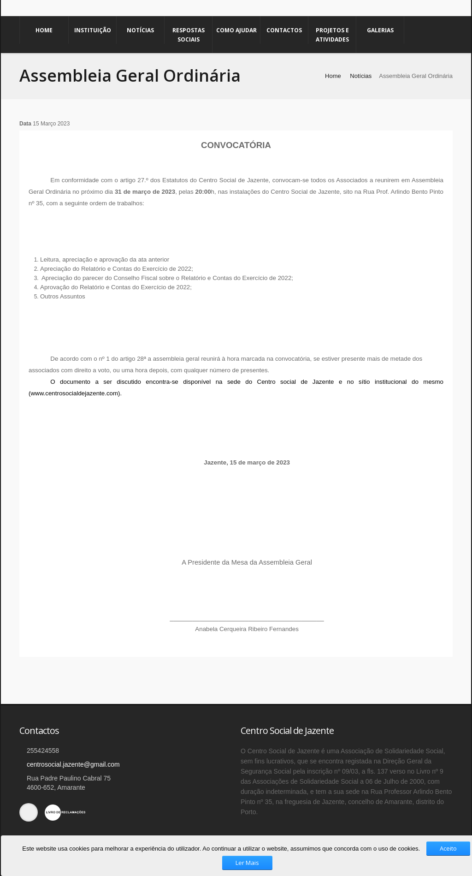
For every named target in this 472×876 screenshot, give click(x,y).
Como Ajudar (236, 30)
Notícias (140, 30)
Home (44, 30)
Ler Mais (247, 862)
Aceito (448, 848)
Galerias (380, 30)
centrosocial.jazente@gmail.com (73, 764)
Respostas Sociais (188, 34)
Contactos (284, 30)
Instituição (92, 30)
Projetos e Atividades (332, 34)
